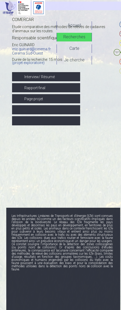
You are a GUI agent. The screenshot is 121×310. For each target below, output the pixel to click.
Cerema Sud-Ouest (27, 53)
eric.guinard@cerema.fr (31, 49)
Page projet (33, 99)
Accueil (74, 25)
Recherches (74, 36)
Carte (74, 48)
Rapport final (34, 88)
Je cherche (74, 59)
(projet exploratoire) (28, 63)
